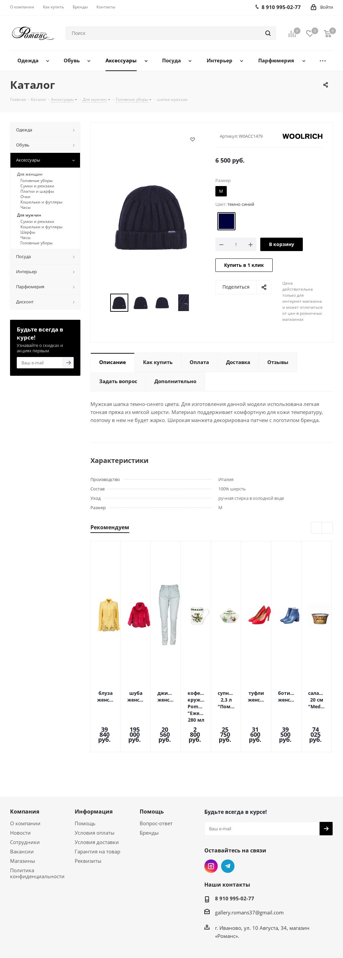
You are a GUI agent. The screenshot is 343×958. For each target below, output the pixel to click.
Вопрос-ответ (156, 793)
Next (327, 528)
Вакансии (22, 821)
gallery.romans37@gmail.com (249, 882)
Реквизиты (88, 830)
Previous (316, 528)
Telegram (227, 836)
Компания (24, 781)
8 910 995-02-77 (234, 868)
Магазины (22, 830)
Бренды (149, 802)
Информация (94, 781)
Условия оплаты (95, 802)
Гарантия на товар (97, 821)
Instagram (211, 836)
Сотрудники (25, 812)
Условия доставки (97, 812)
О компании (25, 793)
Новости (20, 802)
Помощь (85, 793)
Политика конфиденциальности (37, 843)
